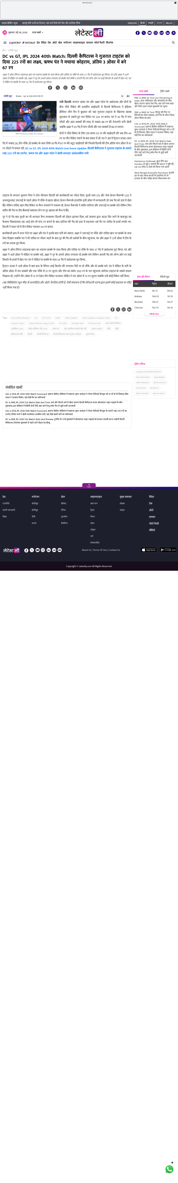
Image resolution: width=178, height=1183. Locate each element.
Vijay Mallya (159, 377)
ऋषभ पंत (56, 328)
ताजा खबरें (36, 33)
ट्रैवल (92, 510)
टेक (49, 43)
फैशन (92, 517)
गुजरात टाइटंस (96, 328)
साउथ (34, 523)
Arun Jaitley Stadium (20, 318)
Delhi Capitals (71, 318)
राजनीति (6, 504)
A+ (128, 96)
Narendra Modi (143, 377)
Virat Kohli (141, 388)
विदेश (43, 43)
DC (36, 318)
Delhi (58, 318)
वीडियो (152, 530)
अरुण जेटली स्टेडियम (113, 323)
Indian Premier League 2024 (41, 323)
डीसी (117, 328)
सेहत (92, 523)
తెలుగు (169, 23)
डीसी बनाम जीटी (17, 334)
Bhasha (18, 96)
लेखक (122, 504)
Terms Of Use (100, 550)
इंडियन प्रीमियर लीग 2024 (38, 328)
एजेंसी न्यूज (8, 96)
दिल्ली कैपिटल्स (43, 334)
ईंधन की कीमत (143, 277)
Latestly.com (85, 566)
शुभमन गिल (90, 334)
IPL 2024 (63, 323)
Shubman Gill (94, 323)
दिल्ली (30, 334)
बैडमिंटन (64, 523)
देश (38, 43)
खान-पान (94, 504)
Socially (28, 43)
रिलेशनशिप (94, 543)
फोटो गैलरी (99, 43)
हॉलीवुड (35, 510)
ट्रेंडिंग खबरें (164, 91)
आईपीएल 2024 (17, 328)
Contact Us (114, 550)
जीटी (108, 328)
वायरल (89, 43)
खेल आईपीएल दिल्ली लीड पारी (75, 328)
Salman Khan (158, 393)
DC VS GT (46, 318)
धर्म (91, 536)
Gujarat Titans (17, 323)
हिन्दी (142, 23)
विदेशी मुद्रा (164, 277)
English (132, 23)
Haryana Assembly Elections (148, 371)
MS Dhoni (154, 388)
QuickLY (15, 43)
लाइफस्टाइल (79, 43)
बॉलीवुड (35, 504)
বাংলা (159, 23)
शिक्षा (5, 517)
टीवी (33, 517)
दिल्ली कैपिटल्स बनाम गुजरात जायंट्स (67, 334)
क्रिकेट (63, 504)
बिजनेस (109, 43)
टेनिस (63, 510)
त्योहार (93, 530)
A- (122, 96)
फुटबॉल (64, 517)
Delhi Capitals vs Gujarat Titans (96, 318)
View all (154, 314)
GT (116, 318)
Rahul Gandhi (142, 393)
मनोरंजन (67, 43)
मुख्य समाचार (126, 497)
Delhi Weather (142, 382)
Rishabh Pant (77, 323)
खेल (60, 43)
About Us (86, 550)
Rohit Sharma (160, 382)
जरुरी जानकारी (9, 510)
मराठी (150, 23)
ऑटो (54, 43)
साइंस (122, 510)
